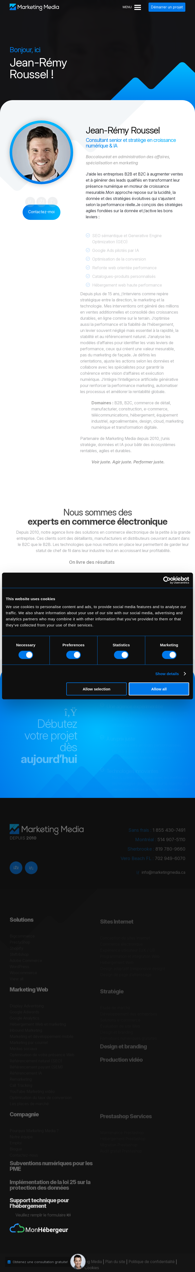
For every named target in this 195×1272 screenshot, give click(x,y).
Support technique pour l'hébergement (39, 1211)
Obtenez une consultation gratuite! (40, 1262)
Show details (167, 673)
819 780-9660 (170, 851)
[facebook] (16, 872)
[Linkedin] (31, 872)
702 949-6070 (170, 861)
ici (73, 1214)
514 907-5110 (171, 842)
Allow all (159, 689)
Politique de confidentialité (148, 1262)
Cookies (87, 1268)
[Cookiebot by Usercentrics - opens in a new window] (167, 580)
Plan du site (110, 1262)
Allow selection (96, 689)
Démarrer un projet (167, 7)
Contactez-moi (41, 212)
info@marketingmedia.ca (162, 875)
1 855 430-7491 (169, 832)
